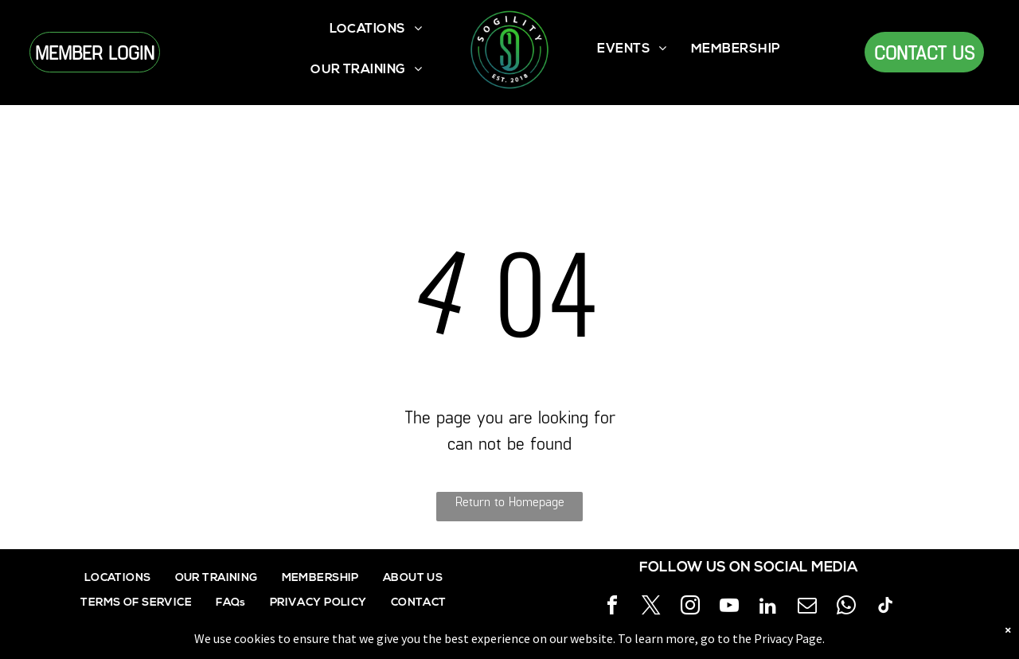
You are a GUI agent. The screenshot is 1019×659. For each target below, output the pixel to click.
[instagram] (690, 607)
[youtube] (729, 607)
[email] (807, 607)
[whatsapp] (846, 607)
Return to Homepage (509, 501)
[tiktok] (885, 607)
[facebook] (612, 607)
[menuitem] (376, 29)
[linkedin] (768, 607)
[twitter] (651, 607)
